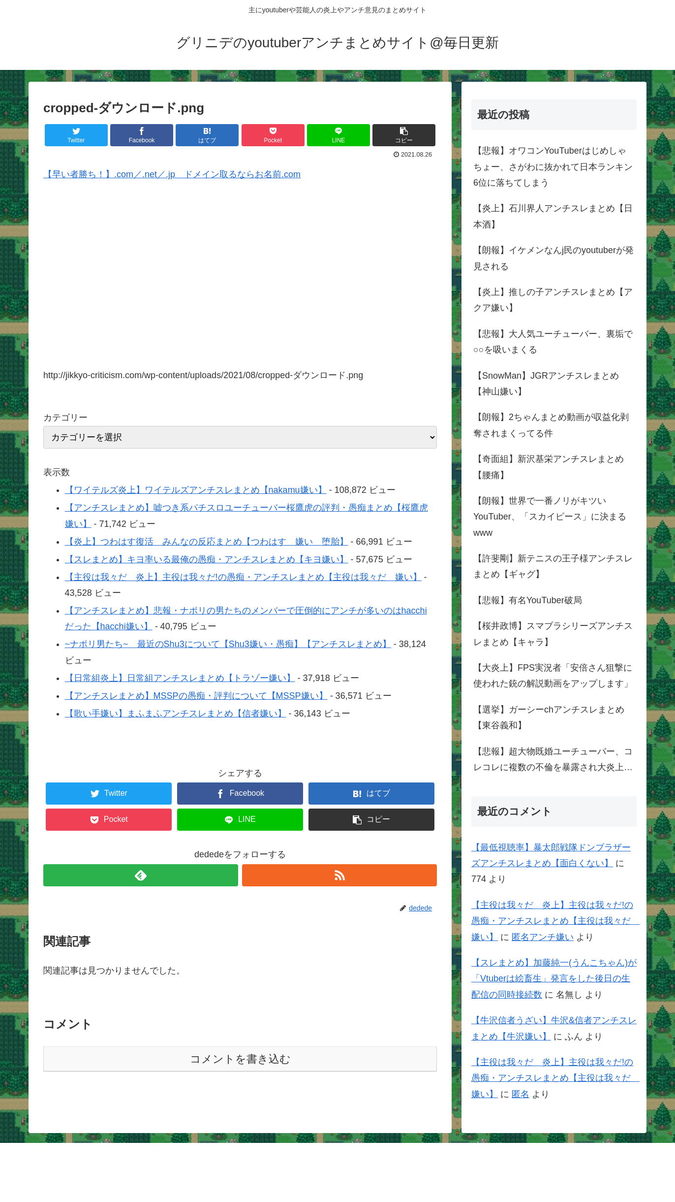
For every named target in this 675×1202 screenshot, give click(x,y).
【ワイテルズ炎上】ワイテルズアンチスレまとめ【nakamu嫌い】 (196, 490)
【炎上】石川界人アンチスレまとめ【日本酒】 (553, 216)
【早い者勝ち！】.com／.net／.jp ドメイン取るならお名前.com (172, 174)
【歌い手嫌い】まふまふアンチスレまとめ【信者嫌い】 (175, 713)
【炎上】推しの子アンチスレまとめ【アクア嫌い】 (553, 300)
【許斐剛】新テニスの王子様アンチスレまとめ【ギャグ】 (553, 566)
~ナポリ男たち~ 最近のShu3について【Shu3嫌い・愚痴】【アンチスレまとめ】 (228, 644)
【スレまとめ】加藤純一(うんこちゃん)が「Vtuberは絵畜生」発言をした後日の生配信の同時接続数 (554, 979)
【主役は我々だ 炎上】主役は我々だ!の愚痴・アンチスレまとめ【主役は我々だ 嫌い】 (243, 577)
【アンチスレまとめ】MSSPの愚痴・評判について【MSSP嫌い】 (196, 696)
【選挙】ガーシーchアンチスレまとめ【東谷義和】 (548, 717)
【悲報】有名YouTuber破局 (527, 600)
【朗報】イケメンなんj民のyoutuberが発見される (553, 258)
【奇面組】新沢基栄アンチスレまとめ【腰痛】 (548, 467)
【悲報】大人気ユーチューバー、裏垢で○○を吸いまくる (553, 342)
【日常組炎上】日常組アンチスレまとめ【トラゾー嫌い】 (180, 678)
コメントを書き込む (240, 1059)
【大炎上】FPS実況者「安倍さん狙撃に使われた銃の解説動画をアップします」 (553, 675)
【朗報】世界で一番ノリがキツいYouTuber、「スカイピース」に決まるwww (549, 517)
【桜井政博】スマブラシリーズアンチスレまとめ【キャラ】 (553, 634)
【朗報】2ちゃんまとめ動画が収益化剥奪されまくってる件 (551, 425)
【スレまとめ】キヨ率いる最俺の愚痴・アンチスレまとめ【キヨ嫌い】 (206, 559)
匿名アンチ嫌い (543, 937)
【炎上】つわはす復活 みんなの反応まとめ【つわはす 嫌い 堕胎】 (206, 542)
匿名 (520, 1094)
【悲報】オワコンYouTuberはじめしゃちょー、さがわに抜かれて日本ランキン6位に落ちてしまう (553, 167)
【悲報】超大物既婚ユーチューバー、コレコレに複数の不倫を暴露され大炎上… (553, 759)
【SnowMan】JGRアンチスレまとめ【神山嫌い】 (546, 383)
